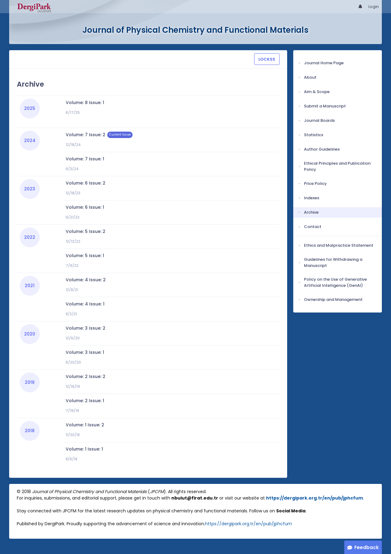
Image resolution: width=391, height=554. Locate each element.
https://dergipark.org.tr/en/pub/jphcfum (314, 498)
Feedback (366, 547)
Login (373, 6)
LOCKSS (266, 59)
